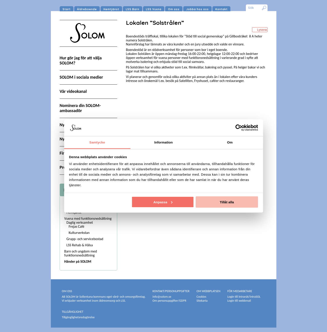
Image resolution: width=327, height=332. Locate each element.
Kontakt (221, 9)
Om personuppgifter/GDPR (169, 301)
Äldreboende (87, 9)
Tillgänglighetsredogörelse (78, 317)
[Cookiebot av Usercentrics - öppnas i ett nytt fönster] (238, 127)
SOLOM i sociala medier (81, 77)
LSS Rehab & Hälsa (80, 245)
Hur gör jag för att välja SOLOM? (81, 60)
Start (67, 9)
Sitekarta (202, 301)
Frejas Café (76, 226)
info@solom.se (162, 297)
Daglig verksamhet (80, 222)
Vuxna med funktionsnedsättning (88, 218)
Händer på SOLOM (77, 261)
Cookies (201, 297)
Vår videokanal (73, 91)
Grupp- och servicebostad (85, 239)
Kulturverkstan (79, 233)
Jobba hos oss (197, 9)
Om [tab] (230, 142)
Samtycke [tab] (97, 142)
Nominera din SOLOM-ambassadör (80, 108)
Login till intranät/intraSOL (243, 297)
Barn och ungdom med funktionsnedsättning (80, 253)
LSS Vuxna (153, 9)
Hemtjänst (111, 9)
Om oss (174, 9)
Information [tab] (163, 142)
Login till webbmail (239, 301)
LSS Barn (132, 9)
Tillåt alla (227, 202)
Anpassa (163, 202)
